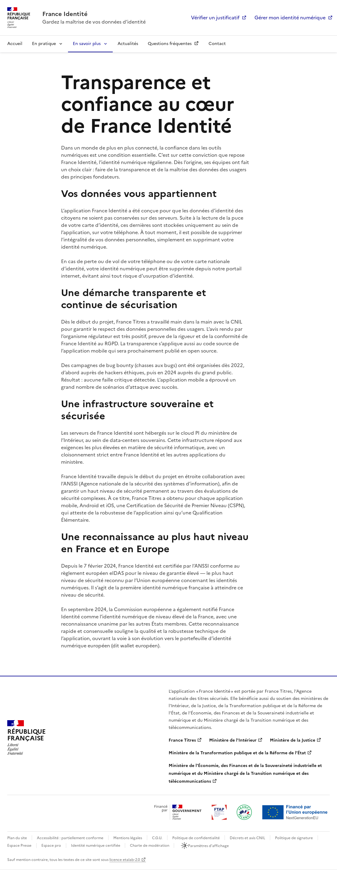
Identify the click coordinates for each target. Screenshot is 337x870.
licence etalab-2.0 (124, 859)
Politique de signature (294, 838)
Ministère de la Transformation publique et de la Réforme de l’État (237, 753)
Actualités (128, 43)
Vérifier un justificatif (215, 17)
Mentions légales (127, 838)
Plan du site (17, 838)
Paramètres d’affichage (208, 845)
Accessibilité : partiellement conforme (70, 838)
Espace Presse (19, 845)
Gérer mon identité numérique (290, 17)
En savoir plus (87, 43)
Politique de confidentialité (196, 838)
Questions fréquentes (170, 43)
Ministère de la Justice (292, 740)
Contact (217, 43)
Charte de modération (150, 845)
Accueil (14, 43)
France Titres (182, 740)
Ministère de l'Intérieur (233, 740)
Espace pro (51, 845)
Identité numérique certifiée (96, 845)
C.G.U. (157, 838)
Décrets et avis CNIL (247, 838)
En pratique (44, 43)
